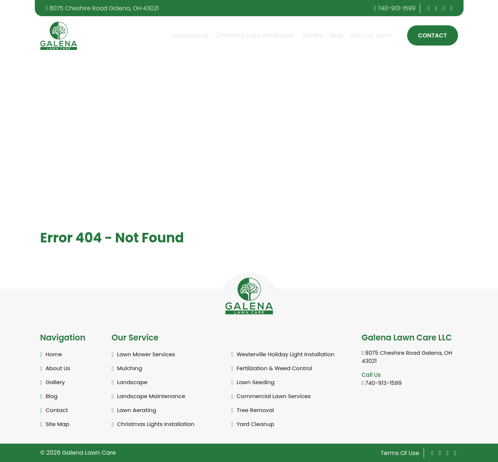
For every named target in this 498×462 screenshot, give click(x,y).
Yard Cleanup (255, 424)
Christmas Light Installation (255, 35)
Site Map (57, 424)
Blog (336, 35)
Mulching (129, 368)
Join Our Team (371, 35)
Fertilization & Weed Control (274, 368)
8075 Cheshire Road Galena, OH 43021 (102, 8)
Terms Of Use (400, 453)
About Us (58, 368)
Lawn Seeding (256, 382)
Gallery (312, 35)
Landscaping (189, 35)
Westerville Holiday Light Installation (286, 354)
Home (54, 354)
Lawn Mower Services (146, 354)
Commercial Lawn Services (274, 396)
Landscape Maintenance (151, 396)
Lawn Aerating (136, 410)
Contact (432, 35)
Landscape (132, 382)
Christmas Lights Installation (156, 424)
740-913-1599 (395, 8)
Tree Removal (255, 410)
